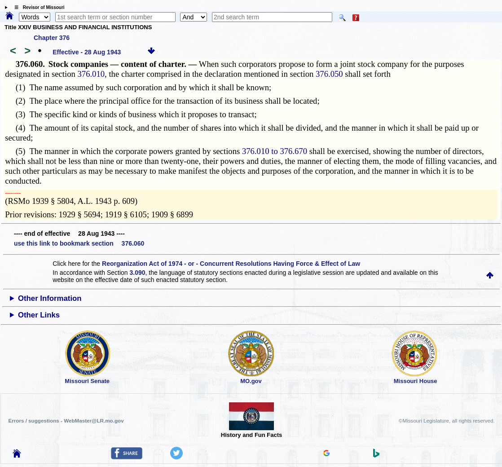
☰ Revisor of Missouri (37, 7)
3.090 (137, 272)
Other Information (50, 298)
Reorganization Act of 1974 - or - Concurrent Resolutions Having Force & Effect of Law (231, 263)
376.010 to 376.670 (274, 151)
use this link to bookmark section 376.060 (79, 243)
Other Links (39, 315)
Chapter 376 (52, 37)
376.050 (329, 74)
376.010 (91, 74)
